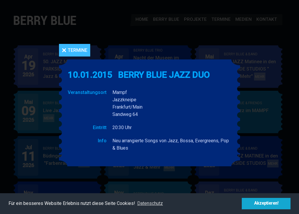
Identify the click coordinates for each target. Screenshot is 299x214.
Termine (77, 50)
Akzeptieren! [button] (266, 203)
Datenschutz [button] (150, 203)
